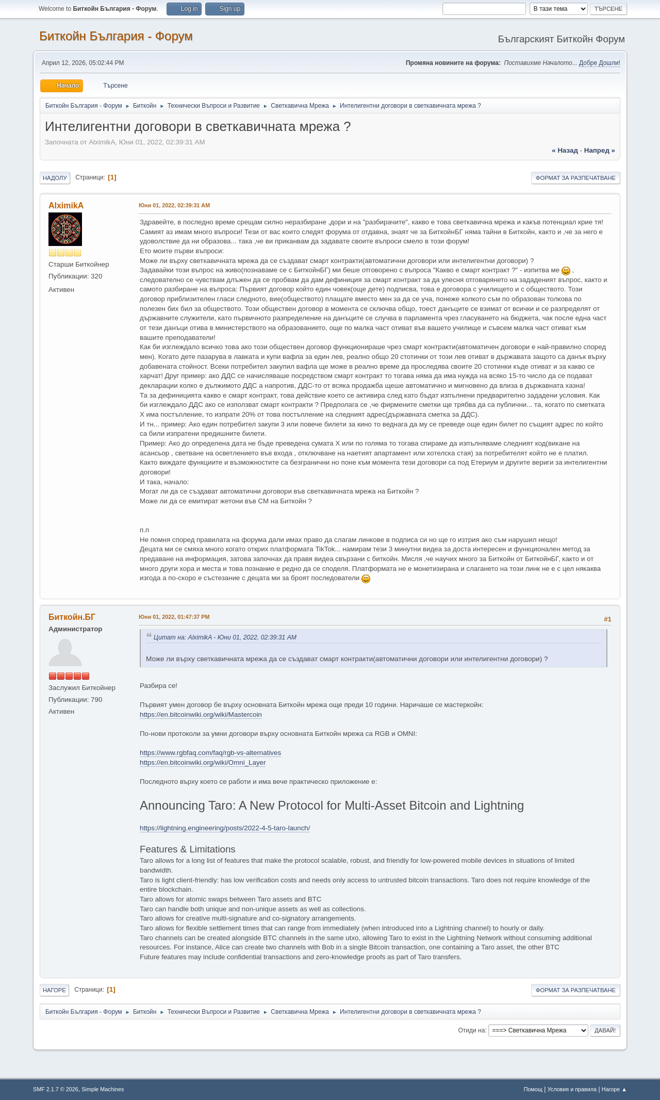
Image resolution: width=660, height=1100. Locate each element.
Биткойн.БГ (71, 617)
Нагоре (54, 990)
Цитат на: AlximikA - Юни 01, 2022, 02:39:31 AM (225, 637)
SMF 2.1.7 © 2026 (55, 1089)
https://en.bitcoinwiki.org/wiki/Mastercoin (201, 714)
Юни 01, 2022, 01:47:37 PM (174, 617)
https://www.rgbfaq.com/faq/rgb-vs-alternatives (210, 753)
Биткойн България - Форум (116, 36)
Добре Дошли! (599, 63)
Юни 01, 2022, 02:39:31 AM (174, 205)
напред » (599, 150)
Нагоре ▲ (614, 1089)
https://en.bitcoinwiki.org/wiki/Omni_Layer (203, 762)
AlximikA (66, 205)
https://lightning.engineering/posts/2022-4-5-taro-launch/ (225, 828)
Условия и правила (572, 1089)
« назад (565, 150)
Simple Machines (102, 1089)
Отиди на (471, 1030)
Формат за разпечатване (576, 178)
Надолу (55, 178)
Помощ (533, 1089)
